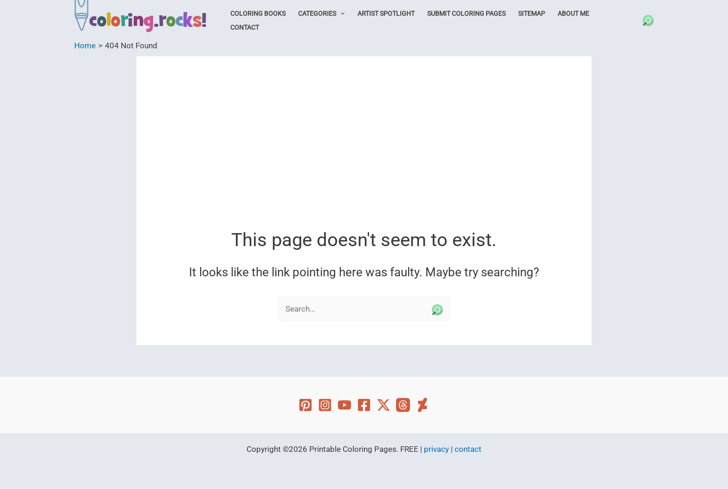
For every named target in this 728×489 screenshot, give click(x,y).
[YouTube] (344, 405)
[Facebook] (364, 405)
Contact (244, 27)
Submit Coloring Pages (466, 13)
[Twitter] (383, 405)
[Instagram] (325, 405)
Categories (321, 13)
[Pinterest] (305, 405)
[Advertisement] (364, 150)
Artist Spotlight (386, 13)
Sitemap (531, 13)
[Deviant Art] (422, 405)
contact (468, 449)
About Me (573, 13)
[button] (340, 13)
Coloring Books (258, 13)
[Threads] (403, 405)
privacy (436, 449)
